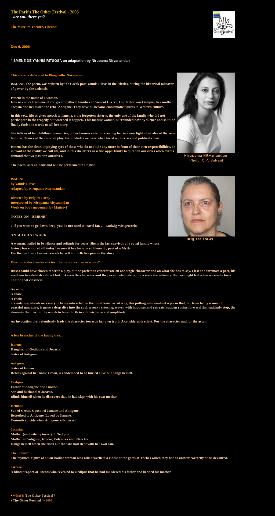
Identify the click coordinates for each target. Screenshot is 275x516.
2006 (49, 500)
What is (18, 495)
